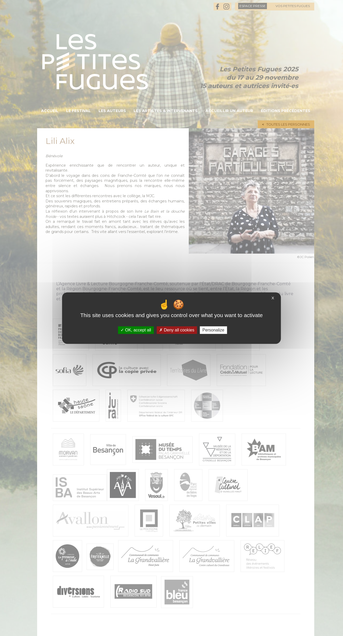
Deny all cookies (176, 330)
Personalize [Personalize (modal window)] (213, 330)
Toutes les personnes (288, 124)
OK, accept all (136, 330)
